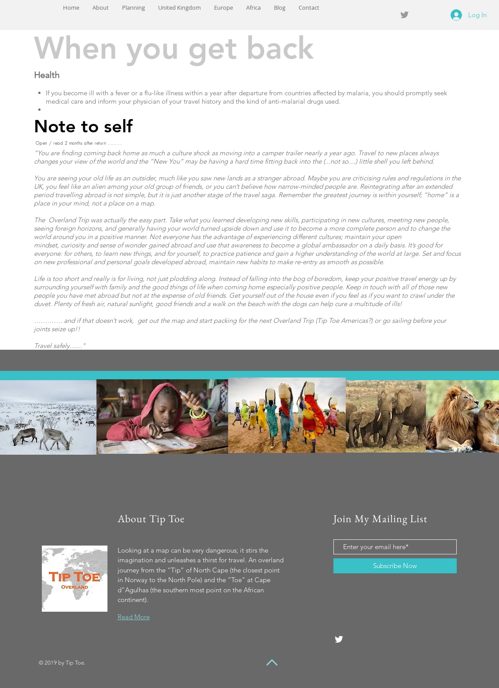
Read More (134, 617)
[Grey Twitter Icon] (404, 14)
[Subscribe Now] (395, 565)
